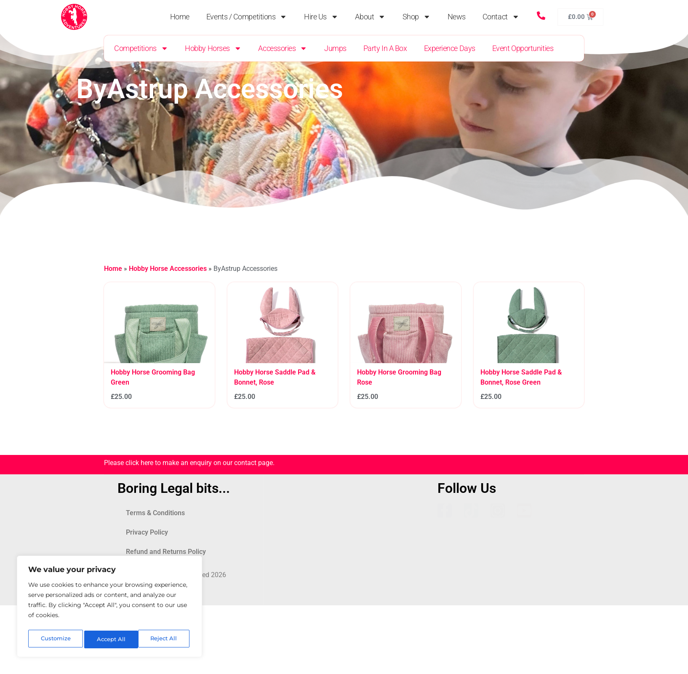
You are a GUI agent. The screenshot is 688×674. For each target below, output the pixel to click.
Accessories (282, 48)
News (457, 17)
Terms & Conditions (155, 513)
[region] (109, 608)
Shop (417, 17)
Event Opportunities (522, 48)
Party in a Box (385, 48)
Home (179, 17)
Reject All (110, 639)
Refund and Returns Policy (166, 552)
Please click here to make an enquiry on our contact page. (189, 463)
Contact (501, 17)
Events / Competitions (246, 17)
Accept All (164, 639)
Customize (55, 639)
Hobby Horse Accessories (168, 269)
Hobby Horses (213, 48)
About (370, 17)
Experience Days (449, 48)
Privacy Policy (147, 532)
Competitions (141, 48)
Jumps (335, 48)
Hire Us (321, 17)
